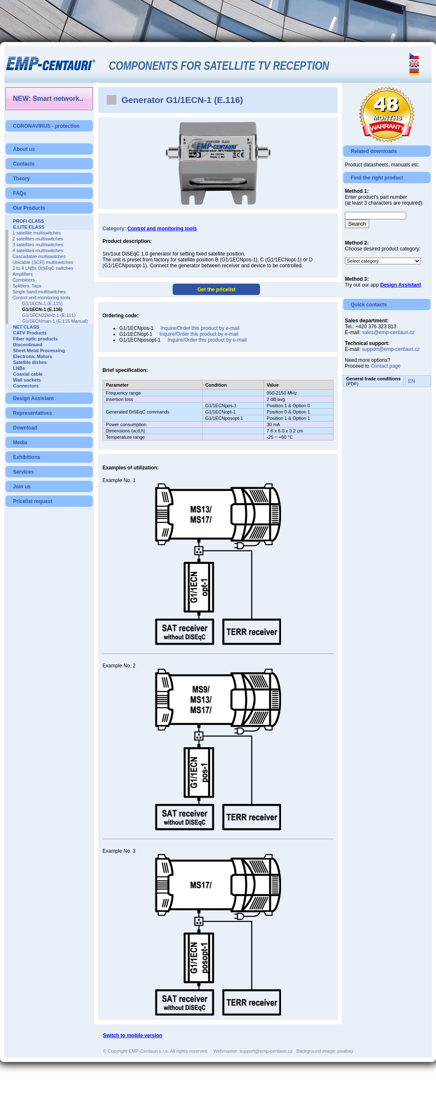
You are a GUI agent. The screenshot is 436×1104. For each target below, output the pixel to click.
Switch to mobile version (132, 1035)
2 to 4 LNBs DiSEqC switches (43, 268)
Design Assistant (33, 398)
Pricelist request (32, 501)
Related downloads (374, 151)
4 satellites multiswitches (38, 250)
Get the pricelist (216, 289)
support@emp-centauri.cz (391, 349)
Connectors (26, 385)
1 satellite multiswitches (37, 232)
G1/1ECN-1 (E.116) (42, 309)
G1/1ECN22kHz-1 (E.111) (49, 315)
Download (25, 428)
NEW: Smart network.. (48, 98)
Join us (22, 487)
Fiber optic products (35, 338)
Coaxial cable (27, 374)
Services (23, 472)
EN (411, 381)
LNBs (19, 368)
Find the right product (377, 178)
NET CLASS (26, 326)
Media (20, 442)
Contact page (385, 366)
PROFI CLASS (28, 221)
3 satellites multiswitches (38, 244)
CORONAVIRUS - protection (46, 126)
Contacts (23, 164)
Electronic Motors (32, 356)
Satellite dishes (30, 362)
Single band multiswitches (39, 291)
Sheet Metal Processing (39, 350)
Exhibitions (26, 457)
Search (357, 224)
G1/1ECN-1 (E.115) (42, 303)
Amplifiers (23, 274)
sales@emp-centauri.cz (388, 332)
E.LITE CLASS (29, 226)
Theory (21, 179)
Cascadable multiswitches (39, 256)
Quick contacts (369, 305)
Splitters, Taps (27, 285)
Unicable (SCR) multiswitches (43, 262)
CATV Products (30, 332)
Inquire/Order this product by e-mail (199, 328)
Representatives (32, 413)
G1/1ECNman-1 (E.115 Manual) (55, 321)
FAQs (19, 193)
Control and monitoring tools (42, 297)
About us (24, 149)
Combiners (24, 279)
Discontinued (27, 344)
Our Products (29, 208)
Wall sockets (27, 379)
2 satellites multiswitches (38, 238)
